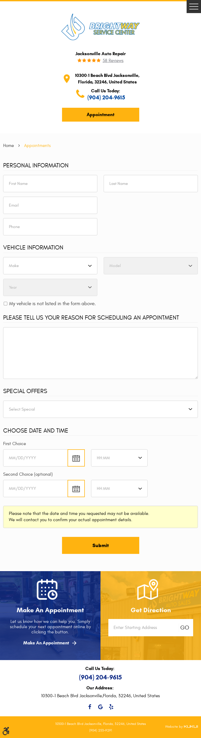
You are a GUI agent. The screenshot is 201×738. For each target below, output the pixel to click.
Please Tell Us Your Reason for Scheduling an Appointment (91, 317)
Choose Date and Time (35, 430)
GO (184, 627)
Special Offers (25, 391)
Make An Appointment (50, 643)
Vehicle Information (33, 247)
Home (8, 145)
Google (100, 706)
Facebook (89, 706)
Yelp (111, 706)
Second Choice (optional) (28, 474)
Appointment (100, 114)
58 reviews (113, 61)
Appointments (37, 145)
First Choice (14, 443)
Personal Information (36, 165)
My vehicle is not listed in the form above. (52, 303)
